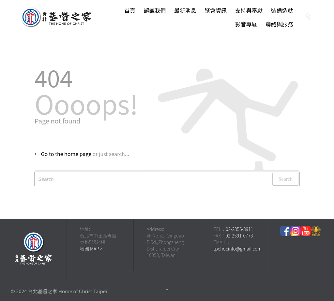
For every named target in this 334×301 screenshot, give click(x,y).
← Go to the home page (63, 154)
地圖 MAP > (91, 248)
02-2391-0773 (239, 235)
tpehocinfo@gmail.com (237, 248)
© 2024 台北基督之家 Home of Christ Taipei (59, 291)
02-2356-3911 (239, 229)
